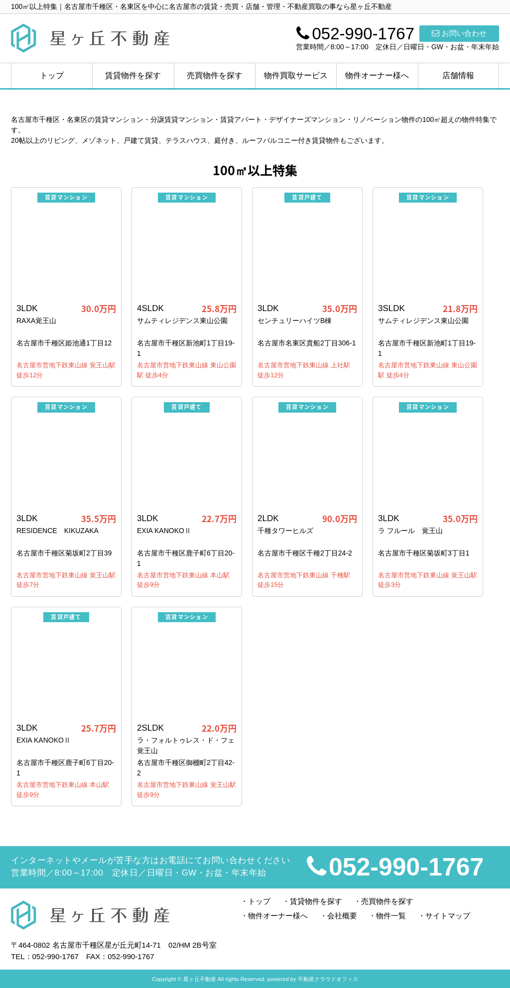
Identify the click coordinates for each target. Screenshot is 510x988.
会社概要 (342, 915)
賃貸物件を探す (133, 75)
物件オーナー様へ (377, 75)
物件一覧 (391, 915)
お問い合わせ (459, 33)
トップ (52, 75)
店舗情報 (458, 75)
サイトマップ (447, 915)
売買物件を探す (215, 75)
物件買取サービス (296, 75)
